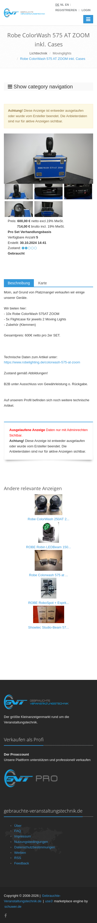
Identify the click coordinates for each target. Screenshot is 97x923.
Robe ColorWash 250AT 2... (48, 519)
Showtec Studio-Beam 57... (48, 627)
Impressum (22, 836)
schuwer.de (12, 906)
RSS (17, 858)
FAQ (17, 831)
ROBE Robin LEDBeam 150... (48, 547)
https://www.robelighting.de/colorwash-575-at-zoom (42, 362)
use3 (49, 901)
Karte (42, 283)
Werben (20, 853)
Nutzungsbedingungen (31, 842)
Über (17, 826)
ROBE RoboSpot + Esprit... (48, 603)
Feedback (21, 863)
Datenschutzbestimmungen (34, 847)
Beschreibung (19, 283)
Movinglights (62, 53)
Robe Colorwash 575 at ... (48, 575)
